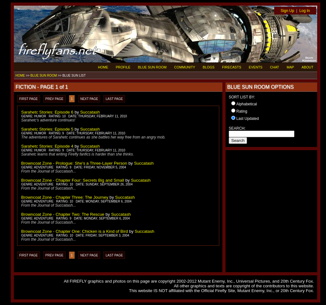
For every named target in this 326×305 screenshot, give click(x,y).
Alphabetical (246, 104)
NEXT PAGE (89, 99)
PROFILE (123, 67)
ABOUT (307, 67)
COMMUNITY (184, 67)
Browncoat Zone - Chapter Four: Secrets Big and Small (72, 180)
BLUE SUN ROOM (152, 67)
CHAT (274, 67)
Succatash (90, 112)
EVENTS (256, 67)
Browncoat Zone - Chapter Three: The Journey (64, 197)
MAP (290, 67)
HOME (103, 67)
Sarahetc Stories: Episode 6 (47, 112)
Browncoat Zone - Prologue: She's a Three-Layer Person (74, 163)
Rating (241, 111)
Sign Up (287, 11)
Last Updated (247, 118)
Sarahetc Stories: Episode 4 (47, 146)
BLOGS (208, 67)
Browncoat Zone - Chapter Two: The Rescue (62, 214)
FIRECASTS (231, 67)
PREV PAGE (54, 99)
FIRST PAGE (28, 99)
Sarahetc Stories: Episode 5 (47, 129)
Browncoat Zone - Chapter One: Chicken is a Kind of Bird (74, 231)
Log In (304, 11)
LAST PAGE (114, 99)
